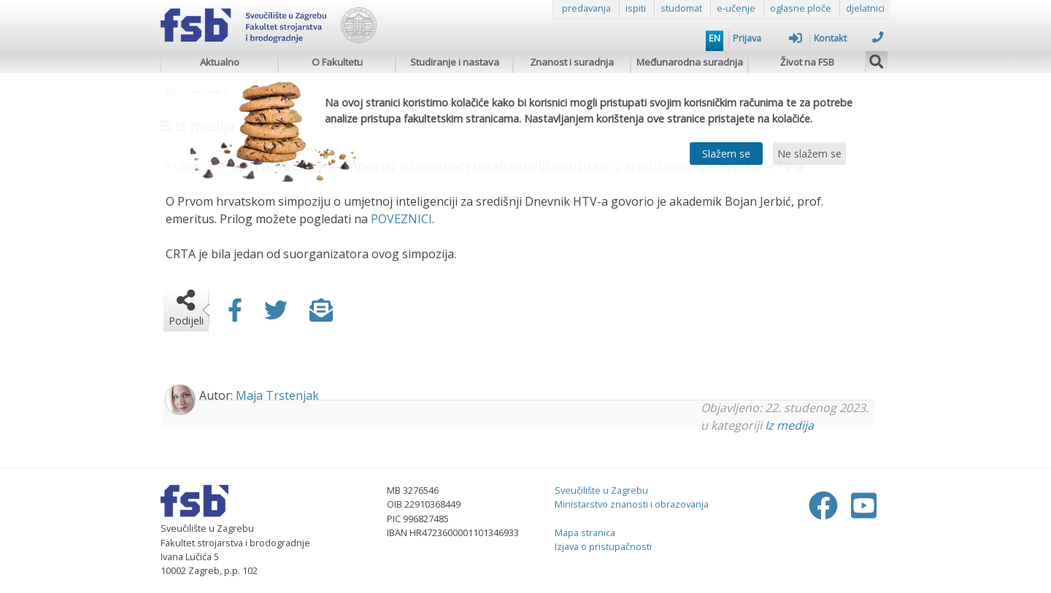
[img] (877, 60)
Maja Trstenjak (277, 395)
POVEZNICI (401, 219)
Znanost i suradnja (572, 62)
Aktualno (219, 62)
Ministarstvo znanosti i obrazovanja (632, 504)
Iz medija (789, 425)
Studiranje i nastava (454, 62)
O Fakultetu (337, 62)
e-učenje (736, 8)
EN (714, 37)
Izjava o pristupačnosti (603, 546)
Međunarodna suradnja (689, 62)
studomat (681, 8)
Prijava (767, 37)
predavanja (586, 8)
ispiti (635, 8)
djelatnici (865, 8)
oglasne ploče (800, 8)
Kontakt (848, 37)
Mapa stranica (585, 532)
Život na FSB (807, 62)
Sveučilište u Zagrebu (601, 490)
